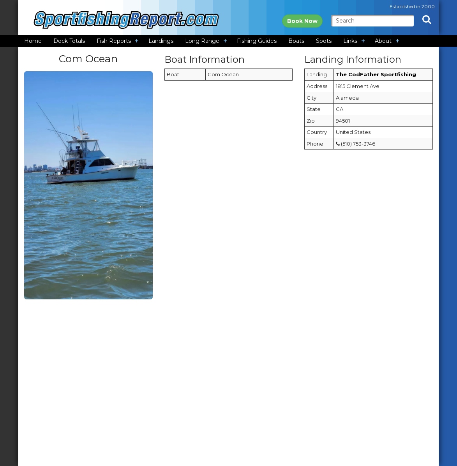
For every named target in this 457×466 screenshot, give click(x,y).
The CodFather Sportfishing (376, 74)
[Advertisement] (228, 360)
